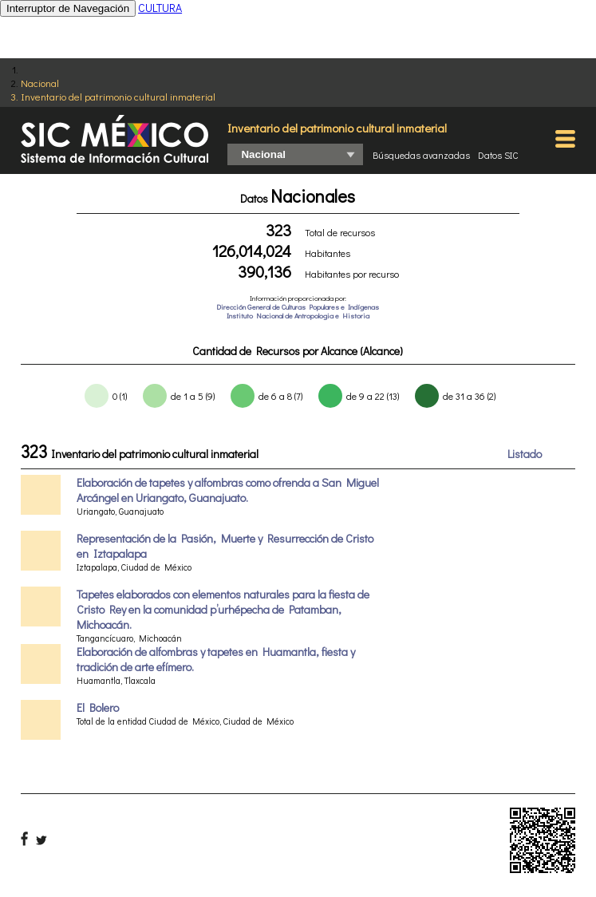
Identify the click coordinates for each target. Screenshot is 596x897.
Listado (524, 453)
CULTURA (160, 7)
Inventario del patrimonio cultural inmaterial (118, 96)
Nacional (40, 82)
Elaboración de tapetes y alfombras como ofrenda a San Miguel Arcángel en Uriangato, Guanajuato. (228, 490)
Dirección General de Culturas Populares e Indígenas (297, 306)
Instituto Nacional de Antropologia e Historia (298, 315)
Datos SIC (498, 154)
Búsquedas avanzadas (421, 154)
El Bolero (98, 707)
